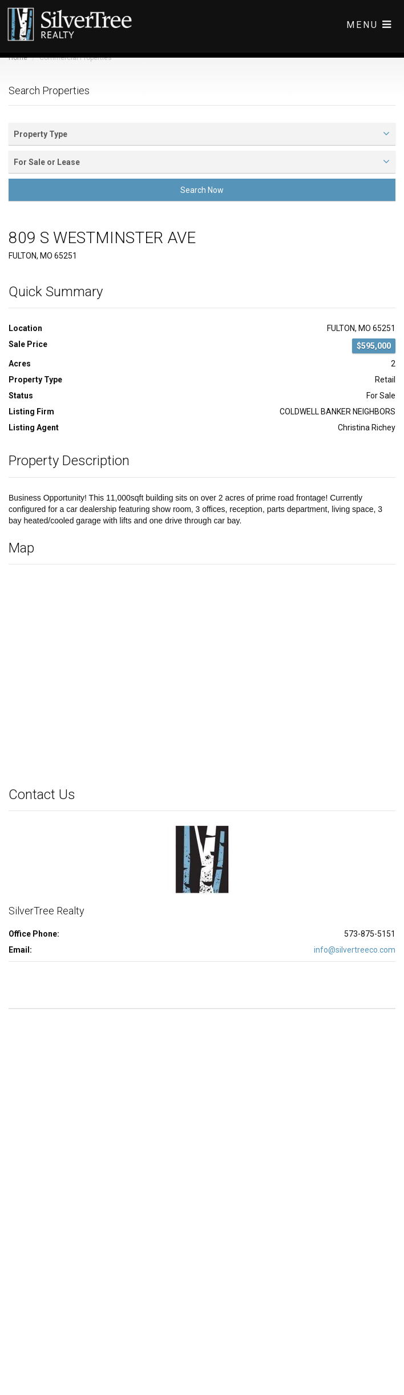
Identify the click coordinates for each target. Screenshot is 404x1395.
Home (18, 58)
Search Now (202, 190)
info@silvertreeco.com (354, 949)
